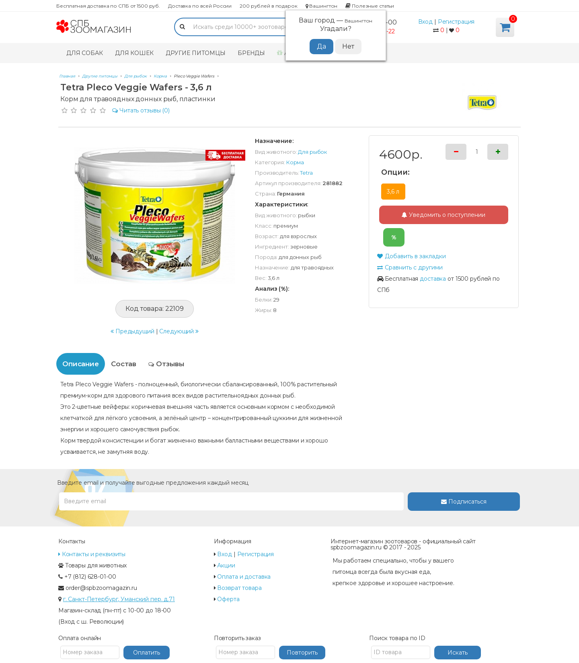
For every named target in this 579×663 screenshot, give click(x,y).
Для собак (84, 53)
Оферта (228, 599)
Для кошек (134, 53)
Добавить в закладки (411, 256)
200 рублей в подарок (268, 6)
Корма (295, 162)
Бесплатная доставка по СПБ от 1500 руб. (108, 6)
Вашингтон (322, 6)
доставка (433, 278)
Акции (226, 565)
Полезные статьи (369, 6)
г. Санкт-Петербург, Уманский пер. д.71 (119, 599)
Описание (80, 364)
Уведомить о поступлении (443, 214)
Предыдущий (132, 331)
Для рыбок (312, 152)
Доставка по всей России (200, 6)
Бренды (251, 53)
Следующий (179, 331)
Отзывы (166, 364)
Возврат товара (239, 588)
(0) (141, 110)
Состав (123, 364)
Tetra (306, 172)
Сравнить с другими (410, 267)
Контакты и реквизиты (91, 554)
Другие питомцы (196, 53)
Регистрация (456, 21)
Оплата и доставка (244, 576)
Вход (425, 21)
